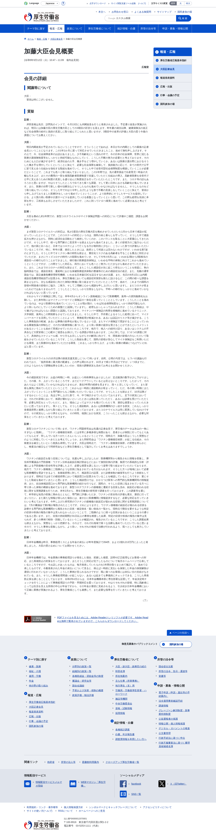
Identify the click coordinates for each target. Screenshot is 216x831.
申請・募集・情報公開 (172, 680)
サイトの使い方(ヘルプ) (39, 804)
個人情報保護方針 (73, 800)
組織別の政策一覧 (81, 667)
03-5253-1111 (83, 819)
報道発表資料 (167, 77)
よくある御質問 (142, 12)
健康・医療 (35, 662)
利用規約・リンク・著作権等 (42, 800)
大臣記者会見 (167, 69)
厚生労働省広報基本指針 (173, 60)
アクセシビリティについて (157, 800)
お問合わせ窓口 (120, 12)
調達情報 (163, 699)
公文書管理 (165, 726)
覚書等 (162, 672)
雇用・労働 (35, 672)
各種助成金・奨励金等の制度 (87, 672)
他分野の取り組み (38, 681)
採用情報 (120, 709)
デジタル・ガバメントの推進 (174, 721)
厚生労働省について (127, 656)
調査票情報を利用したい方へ (131, 732)
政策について (80, 656)
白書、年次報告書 (125, 727)
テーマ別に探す (38, 656)
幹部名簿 (120, 667)
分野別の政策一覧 (81, 662)
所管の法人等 (68, 755)
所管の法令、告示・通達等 (173, 667)
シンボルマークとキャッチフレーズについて (113, 800)
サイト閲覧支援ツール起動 (123, 3)
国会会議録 (78, 681)
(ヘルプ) (142, 3)
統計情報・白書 (125, 717)
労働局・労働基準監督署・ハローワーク (131, 688)
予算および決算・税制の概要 (87, 686)
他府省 (50, 755)
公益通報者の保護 (168, 712)
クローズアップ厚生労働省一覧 (122, 755)
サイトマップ (164, 12)
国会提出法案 (166, 662)
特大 (188, 3)
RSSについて (65, 804)
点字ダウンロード (98, 3)
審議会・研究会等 (81, 677)
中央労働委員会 (123, 699)
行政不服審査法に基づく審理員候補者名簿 (174, 738)
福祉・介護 (35, 667)
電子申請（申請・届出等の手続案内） (174, 687)
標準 (173, 3)
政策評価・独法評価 (83, 691)
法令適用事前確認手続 (171, 694)
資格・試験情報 (123, 704)
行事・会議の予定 (169, 95)
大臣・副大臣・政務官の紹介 (131, 662)
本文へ (102, 12)
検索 (186, 18)
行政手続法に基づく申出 (172, 731)
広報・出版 (166, 86)
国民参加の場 (184, 12)
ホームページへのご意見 (92, 804)
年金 (31, 677)
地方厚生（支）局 (125, 681)
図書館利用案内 (90, 755)
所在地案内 (121, 672)
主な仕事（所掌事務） (127, 677)
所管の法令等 (167, 656)
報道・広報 (167, 52)
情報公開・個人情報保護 (172, 717)
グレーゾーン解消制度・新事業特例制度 (174, 705)
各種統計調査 (122, 723)
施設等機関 (121, 694)
